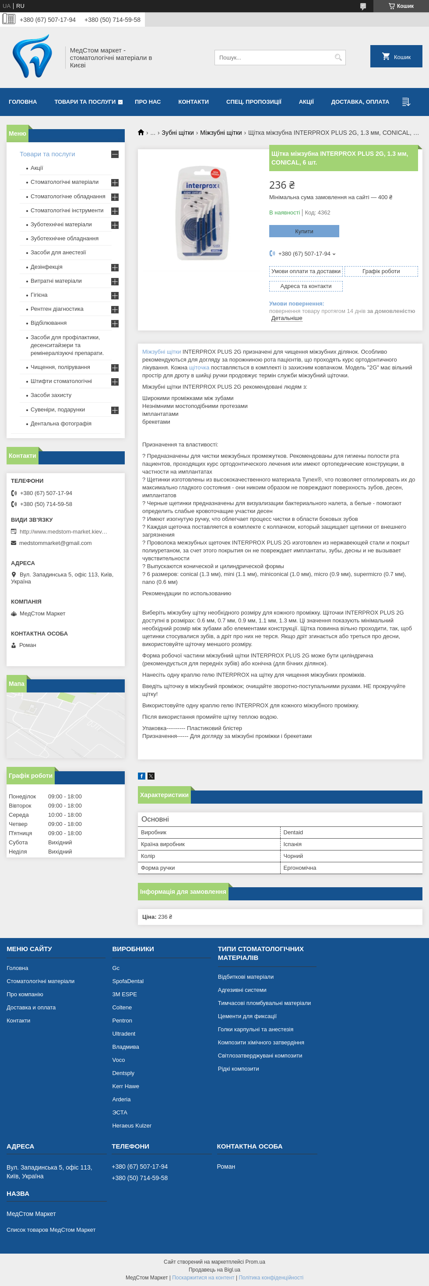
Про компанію (25, 994)
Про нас (148, 101)
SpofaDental (128, 981)
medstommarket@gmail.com (55, 543)
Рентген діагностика (57, 309)
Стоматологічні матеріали (64, 182)
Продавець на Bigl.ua (214, 1270)
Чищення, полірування (60, 367)
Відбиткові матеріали (246, 976)
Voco (118, 1060)
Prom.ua (255, 1262)
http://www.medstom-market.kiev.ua (63, 531)
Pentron (122, 1020)
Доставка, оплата (360, 101)
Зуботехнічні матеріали (61, 224)
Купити (304, 231)
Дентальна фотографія (61, 423)
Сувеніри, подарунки (58, 409)
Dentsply (123, 1073)
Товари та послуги (85, 101)
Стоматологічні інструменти (67, 210)
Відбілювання (49, 323)
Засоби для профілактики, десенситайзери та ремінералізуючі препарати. (67, 345)
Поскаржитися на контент (203, 1278)
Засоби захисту (51, 395)
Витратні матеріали (56, 281)
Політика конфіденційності (271, 1278)
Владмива (125, 1047)
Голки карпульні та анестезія (255, 1029)
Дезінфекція (47, 267)
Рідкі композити (238, 1068)
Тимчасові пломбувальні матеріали (264, 1003)
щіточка (199, 367)
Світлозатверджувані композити (260, 1055)
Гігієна (39, 295)
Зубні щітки (178, 132)
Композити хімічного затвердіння (261, 1042)
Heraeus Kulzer (131, 1125)
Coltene (122, 1007)
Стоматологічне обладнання (68, 196)
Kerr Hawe (125, 1086)
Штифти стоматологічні (61, 381)
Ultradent (123, 1033)
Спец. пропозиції (253, 101)
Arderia (121, 1099)
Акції (306, 101)
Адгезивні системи (242, 990)
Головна (23, 101)
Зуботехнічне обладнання (64, 238)
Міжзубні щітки (221, 132)
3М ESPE (124, 994)
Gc (116, 968)
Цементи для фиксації (247, 1016)
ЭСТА (119, 1112)
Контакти (194, 101)
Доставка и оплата (31, 1007)
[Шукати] (338, 57)
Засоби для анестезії (58, 252)
